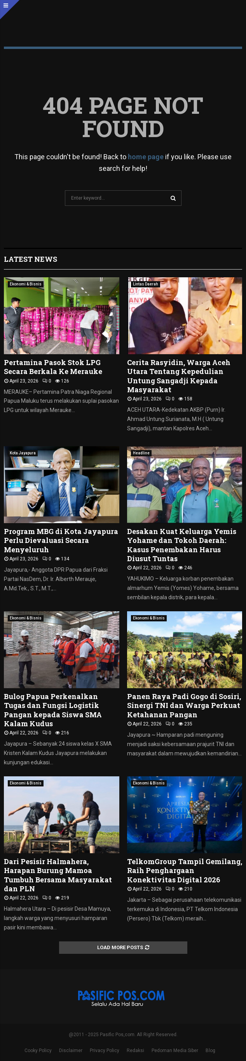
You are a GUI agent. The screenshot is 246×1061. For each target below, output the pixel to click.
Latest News (30, 259)
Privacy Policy (104, 1050)
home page (146, 157)
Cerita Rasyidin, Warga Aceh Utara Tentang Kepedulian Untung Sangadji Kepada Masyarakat (178, 376)
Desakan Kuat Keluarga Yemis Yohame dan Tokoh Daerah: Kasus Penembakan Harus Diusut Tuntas (181, 545)
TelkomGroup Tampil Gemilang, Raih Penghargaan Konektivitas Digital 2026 (184, 870)
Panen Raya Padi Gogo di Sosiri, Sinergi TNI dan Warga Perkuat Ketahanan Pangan (184, 705)
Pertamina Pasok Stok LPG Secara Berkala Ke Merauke (53, 367)
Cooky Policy (38, 1050)
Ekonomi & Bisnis (26, 284)
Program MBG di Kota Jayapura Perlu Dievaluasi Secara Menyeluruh (61, 540)
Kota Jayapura (23, 453)
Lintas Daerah (145, 284)
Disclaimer (70, 1050)
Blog (210, 1050)
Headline (141, 453)
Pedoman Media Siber (175, 1050)
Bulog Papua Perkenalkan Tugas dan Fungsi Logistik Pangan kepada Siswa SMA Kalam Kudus (53, 710)
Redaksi (135, 1050)
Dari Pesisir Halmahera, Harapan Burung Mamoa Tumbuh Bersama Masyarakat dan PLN (58, 875)
